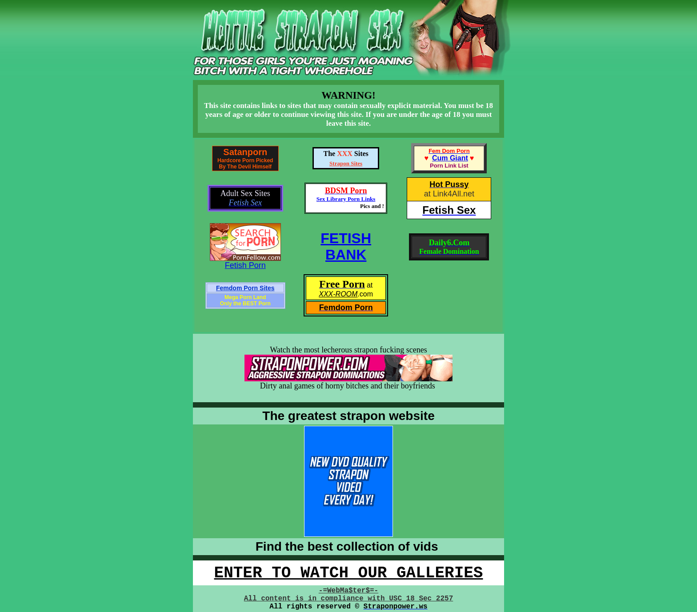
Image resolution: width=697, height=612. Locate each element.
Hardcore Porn (235, 160)
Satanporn (245, 152)
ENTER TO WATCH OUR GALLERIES (348, 573)
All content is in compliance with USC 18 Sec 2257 (348, 599)
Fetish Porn (245, 265)
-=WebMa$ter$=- (348, 591)
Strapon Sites (345, 163)
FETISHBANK (345, 246)
